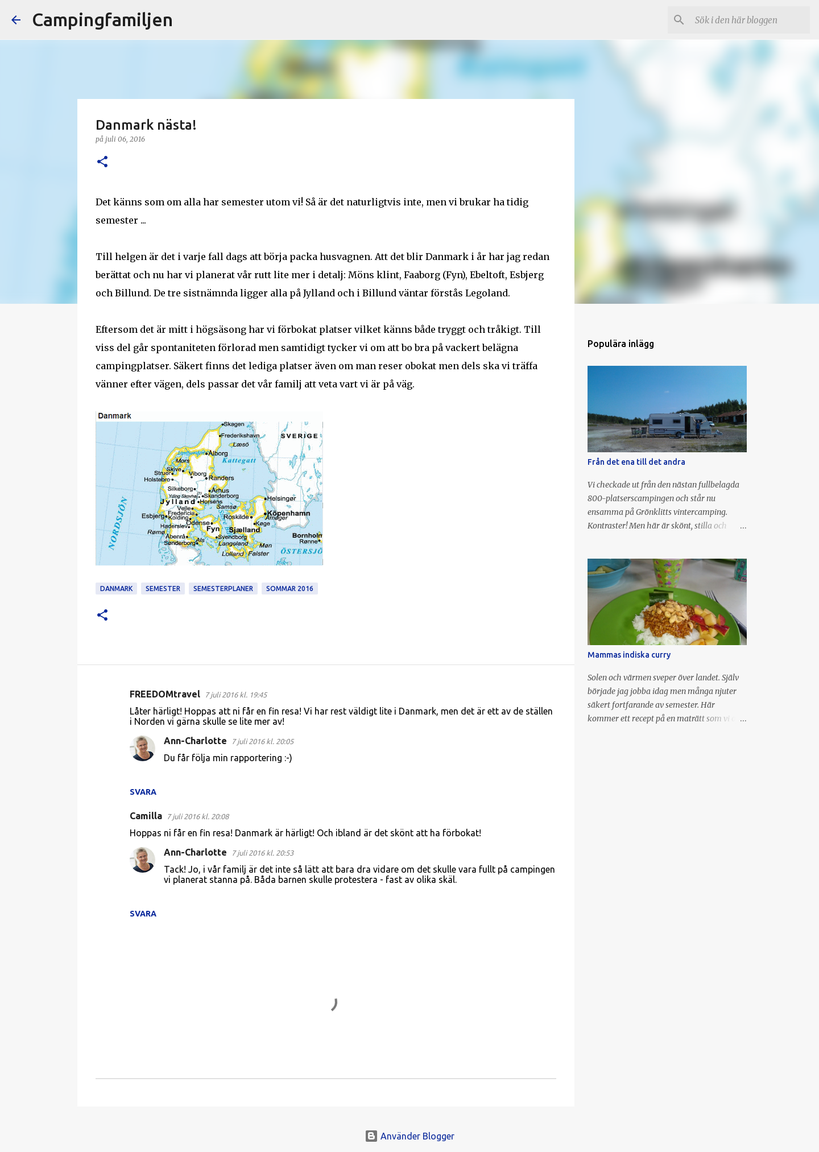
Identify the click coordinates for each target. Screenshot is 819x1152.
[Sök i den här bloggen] (750, 20)
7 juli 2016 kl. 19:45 (236, 695)
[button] (102, 162)
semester (163, 588)
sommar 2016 (289, 588)
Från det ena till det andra (636, 461)
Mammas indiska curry (629, 654)
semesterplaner (223, 588)
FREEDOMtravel (165, 694)
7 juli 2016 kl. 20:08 (198, 816)
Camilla (146, 816)
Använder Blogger (409, 1136)
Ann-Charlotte (195, 741)
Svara (143, 791)
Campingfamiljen (102, 19)
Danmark (116, 588)
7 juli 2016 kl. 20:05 (262, 741)
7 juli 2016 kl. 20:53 (262, 853)
